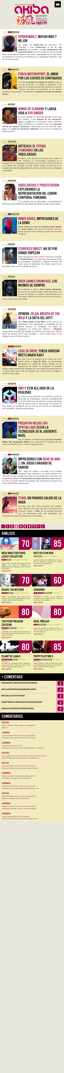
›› (42, 526)
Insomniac (53, 45)
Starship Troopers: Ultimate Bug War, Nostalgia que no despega (21, 702)
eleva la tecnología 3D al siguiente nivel (37, 429)
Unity (29, 401)
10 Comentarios (11, 310)
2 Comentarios (11, 71)
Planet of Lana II (11, 656)
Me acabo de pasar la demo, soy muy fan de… (16, 798)
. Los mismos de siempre (37, 283)
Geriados (57, 659)
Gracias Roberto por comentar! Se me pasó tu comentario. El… (21, 758)
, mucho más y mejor (37, 39)
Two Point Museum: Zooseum (12, 623)
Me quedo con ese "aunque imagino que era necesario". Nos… (21, 788)
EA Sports (58, 163)
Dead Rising (13, 483)
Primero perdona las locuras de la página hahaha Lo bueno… (20, 768)
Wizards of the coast (53, 117)
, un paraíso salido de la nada (39, 500)
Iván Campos (17, 559)
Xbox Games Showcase (44, 257)
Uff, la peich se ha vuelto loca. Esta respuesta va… (17, 778)
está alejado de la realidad (36, 390)
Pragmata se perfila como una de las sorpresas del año (18, 766)
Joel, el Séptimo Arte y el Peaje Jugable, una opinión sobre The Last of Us (24, 756)
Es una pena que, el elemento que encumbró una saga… (19, 738)
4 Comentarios (12, 245)
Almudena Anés (7, 143)
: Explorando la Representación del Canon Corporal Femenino (39, 191)
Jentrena (6, 420)
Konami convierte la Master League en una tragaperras (19, 683)
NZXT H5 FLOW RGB (43, 553)
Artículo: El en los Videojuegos (32, 150)
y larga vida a (37, 111)
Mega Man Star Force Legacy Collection (14, 554)
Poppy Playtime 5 (43, 656)
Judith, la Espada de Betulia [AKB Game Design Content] (18, 689)
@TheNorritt (7, 106)
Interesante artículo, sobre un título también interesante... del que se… (23, 748)
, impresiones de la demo (38, 221)
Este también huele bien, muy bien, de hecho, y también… (19, 808)
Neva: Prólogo (41, 621)
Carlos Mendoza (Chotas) (10, 385)
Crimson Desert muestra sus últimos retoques (16, 816)
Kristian (5, 33)
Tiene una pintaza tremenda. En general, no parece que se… (20, 818)
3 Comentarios (11, 348)
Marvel (46, 52)
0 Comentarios (11, 33)
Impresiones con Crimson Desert (12, 745)
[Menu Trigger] (58, 4)
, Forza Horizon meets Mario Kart (38, 353)
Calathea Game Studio (51, 227)
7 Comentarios (15, 143)
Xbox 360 (6, 476)
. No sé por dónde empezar (37, 251)
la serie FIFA (45, 163)
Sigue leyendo (7, 571)
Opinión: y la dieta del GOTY (39, 316)
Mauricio (6, 245)
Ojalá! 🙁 (5, 728)
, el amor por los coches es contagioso (40, 76)
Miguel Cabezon (7, 215)
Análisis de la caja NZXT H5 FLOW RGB (13, 696)
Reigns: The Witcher (13, 590)
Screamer (39, 590)
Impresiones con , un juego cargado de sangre (39, 463)
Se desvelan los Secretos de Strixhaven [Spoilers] (17, 708)
